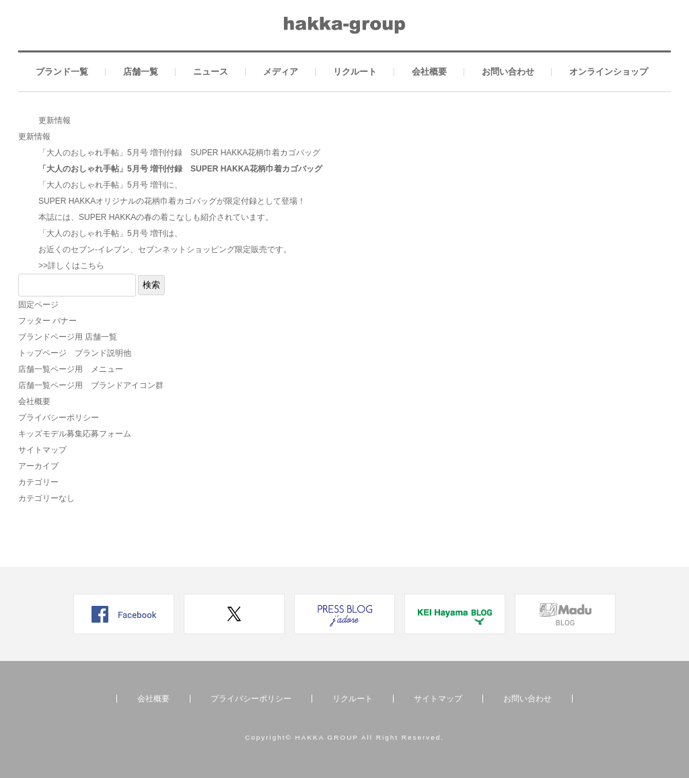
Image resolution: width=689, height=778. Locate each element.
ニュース (210, 72)
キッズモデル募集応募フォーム (74, 433)
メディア (280, 72)
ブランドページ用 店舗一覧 (67, 337)
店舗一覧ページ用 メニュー (70, 369)
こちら (92, 265)
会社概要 (429, 72)
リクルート (355, 72)
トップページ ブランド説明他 (74, 353)
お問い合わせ (508, 72)
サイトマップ (42, 450)
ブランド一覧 (62, 72)
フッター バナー (47, 320)
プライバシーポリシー (58, 417)
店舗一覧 (140, 72)
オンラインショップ (608, 72)
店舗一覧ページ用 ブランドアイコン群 (91, 385)
